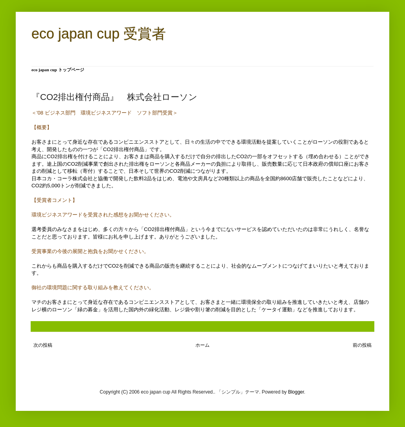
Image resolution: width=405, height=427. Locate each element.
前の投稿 (362, 345)
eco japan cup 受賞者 (98, 34)
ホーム (202, 345)
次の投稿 (42, 345)
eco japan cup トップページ (57, 69)
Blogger (296, 392)
